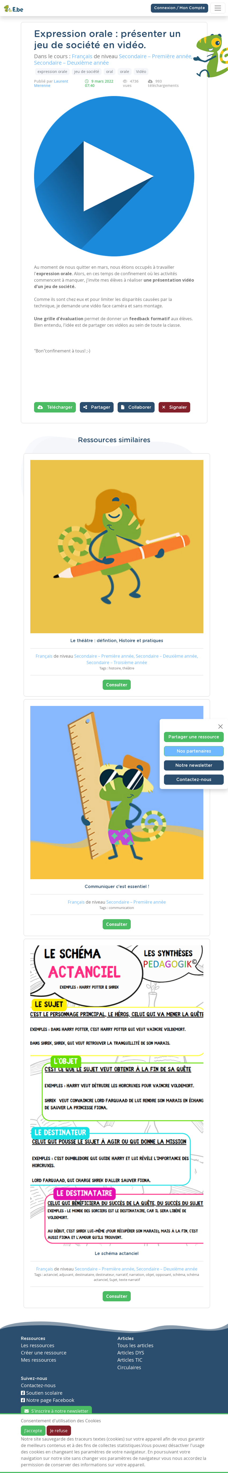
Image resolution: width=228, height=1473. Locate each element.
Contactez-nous (193, 780)
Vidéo (141, 71)
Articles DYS (130, 1353)
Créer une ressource (43, 1353)
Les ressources (37, 1345)
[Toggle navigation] (217, 8)
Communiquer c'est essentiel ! (117, 887)
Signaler (174, 407)
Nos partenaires (194, 751)
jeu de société (86, 71)
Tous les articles (135, 1345)
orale (124, 71)
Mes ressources (38, 1360)
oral (109, 71)
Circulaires (129, 1367)
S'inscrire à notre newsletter (56, 1411)
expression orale (52, 71)
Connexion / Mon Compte (179, 8)
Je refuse (59, 1431)
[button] (136, 407)
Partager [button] (96, 407)
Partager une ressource (194, 737)
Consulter (116, 685)
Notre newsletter (193, 765)
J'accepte (33, 1431)
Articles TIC (129, 1360)
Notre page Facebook (47, 1400)
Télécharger (55, 407)
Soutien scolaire (41, 1393)
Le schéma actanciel (117, 1253)
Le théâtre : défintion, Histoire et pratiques (116, 641)
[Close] (220, 726)
